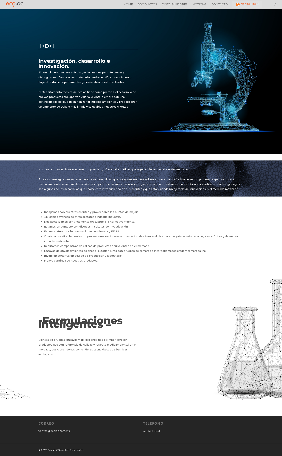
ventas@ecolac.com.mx (54, 431)
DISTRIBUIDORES (175, 4)
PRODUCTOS (147, 4)
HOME (128, 4)
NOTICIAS (199, 4)
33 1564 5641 (247, 4)
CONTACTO (219, 4)
